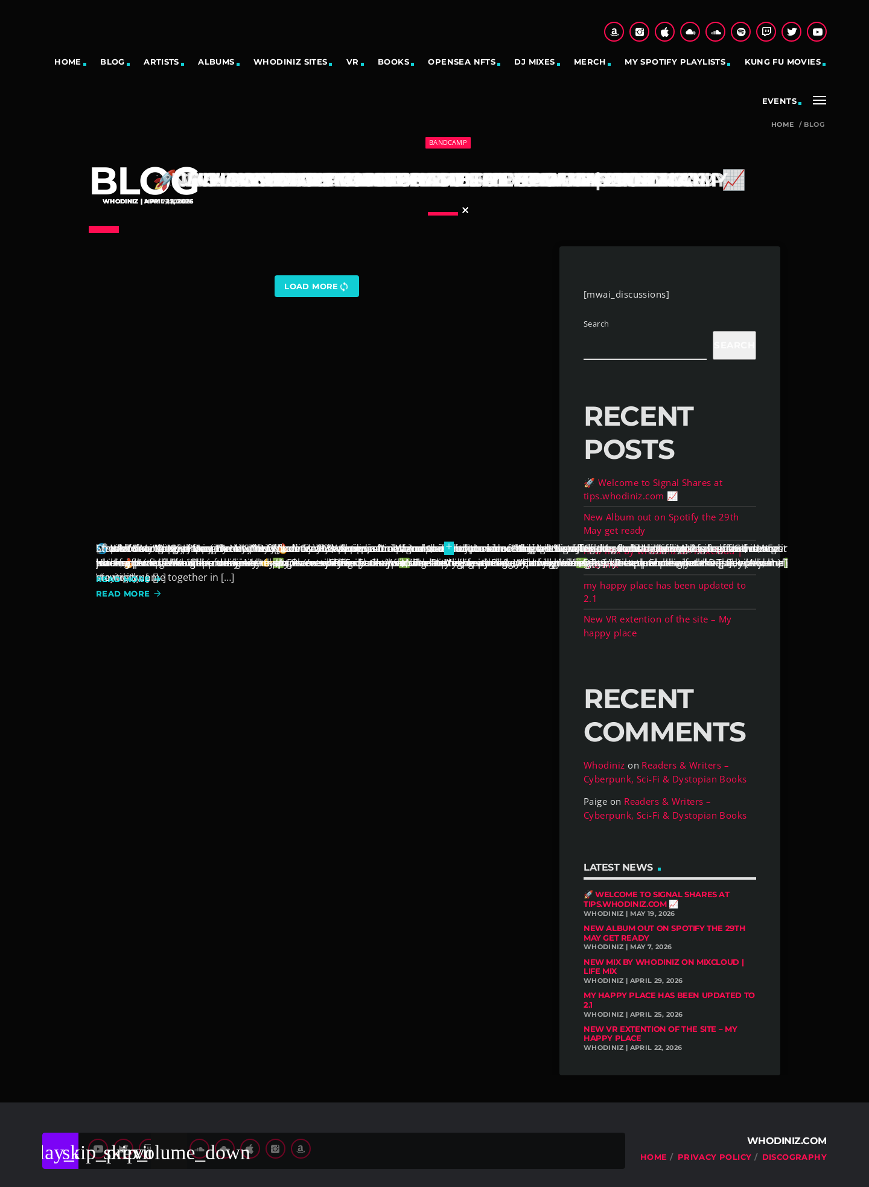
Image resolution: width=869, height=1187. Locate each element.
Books (393, 61)
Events (779, 101)
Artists (161, 61)
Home (67, 61)
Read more (129, 579)
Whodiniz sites (290, 61)
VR (352, 61)
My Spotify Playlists (675, 61)
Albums (216, 61)
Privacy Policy (714, 1157)
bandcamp (448, 142)
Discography (794, 1157)
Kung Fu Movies (783, 61)
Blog (112, 61)
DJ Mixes (534, 61)
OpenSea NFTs (461, 61)
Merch (590, 61)
